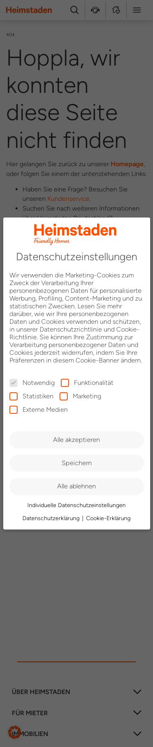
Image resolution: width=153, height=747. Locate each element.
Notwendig (32, 383)
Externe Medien (38, 409)
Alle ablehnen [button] (76, 486)
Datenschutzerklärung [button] (51, 518)
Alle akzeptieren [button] (76, 440)
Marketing (80, 396)
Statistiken (31, 396)
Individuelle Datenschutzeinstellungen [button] (76, 505)
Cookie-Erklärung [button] (108, 518)
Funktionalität (87, 383)
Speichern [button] (77, 463)
